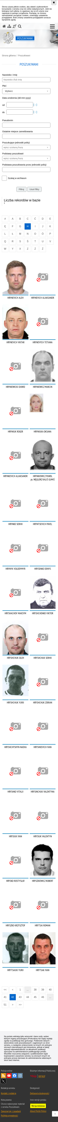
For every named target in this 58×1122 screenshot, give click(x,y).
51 (5, 1004)
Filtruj (21, 189)
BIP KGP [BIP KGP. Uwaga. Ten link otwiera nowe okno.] (42, 1076)
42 (12, 997)
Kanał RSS (3, 1075)
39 (42, 989)
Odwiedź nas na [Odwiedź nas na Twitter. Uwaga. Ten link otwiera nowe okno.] (3, 1081)
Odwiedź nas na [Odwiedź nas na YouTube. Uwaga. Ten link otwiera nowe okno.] (8, 1075)
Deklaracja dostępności (39, 1093)
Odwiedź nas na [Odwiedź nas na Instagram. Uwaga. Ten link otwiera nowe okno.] (20, 1075)
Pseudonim (7, 120)
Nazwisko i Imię (9, 75)
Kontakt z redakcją (8, 1093)
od (3, 105)
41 (5, 997)
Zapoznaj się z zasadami (11, 1111)
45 (35, 997)
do (3, 112)
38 (35, 989)
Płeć (4, 86)
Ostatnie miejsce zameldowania (17, 131)
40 (50, 989)
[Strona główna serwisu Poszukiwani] (4, 26)
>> (19, 1004)
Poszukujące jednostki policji (16, 142)
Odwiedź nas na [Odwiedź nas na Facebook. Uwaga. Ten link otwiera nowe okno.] (14, 1075)
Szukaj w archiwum (17, 178)
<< (4, 989)
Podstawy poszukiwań (13, 153)
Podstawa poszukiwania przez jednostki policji (24, 164)
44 (27, 997)
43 (20, 997)
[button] (52, 26)
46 (42, 997)
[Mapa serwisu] (9, 26)
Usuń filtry (34, 189)
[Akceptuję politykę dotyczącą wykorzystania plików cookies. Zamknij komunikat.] (54, 2)
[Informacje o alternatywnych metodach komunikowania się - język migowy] (14, 26)
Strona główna (9, 55)
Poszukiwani (24, 55)
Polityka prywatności (9, 1115)
